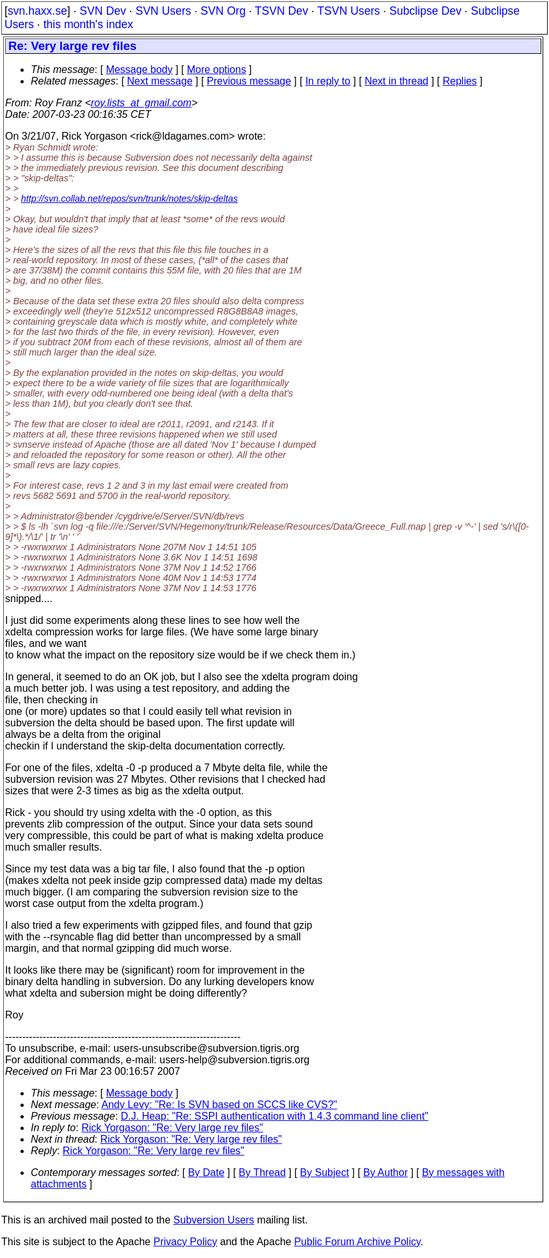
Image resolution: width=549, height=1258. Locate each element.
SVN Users (163, 10)
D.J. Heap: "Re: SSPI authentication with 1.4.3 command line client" (275, 1116)
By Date (206, 1172)
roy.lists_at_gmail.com (141, 102)
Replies (460, 81)
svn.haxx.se (37, 10)
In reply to (328, 81)
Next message (159, 81)
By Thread (262, 1172)
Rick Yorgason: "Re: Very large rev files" (172, 1127)
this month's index (88, 24)
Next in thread (397, 81)
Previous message (249, 81)
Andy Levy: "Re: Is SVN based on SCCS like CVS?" (219, 1104)
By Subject (324, 1172)
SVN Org (223, 10)
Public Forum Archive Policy (357, 1241)
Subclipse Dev (425, 10)
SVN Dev (102, 10)
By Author (385, 1172)
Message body (139, 69)
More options (217, 69)
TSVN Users (348, 10)
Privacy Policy (185, 1241)
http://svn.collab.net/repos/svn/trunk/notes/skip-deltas (129, 198)
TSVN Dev (281, 10)
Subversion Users (214, 1219)
